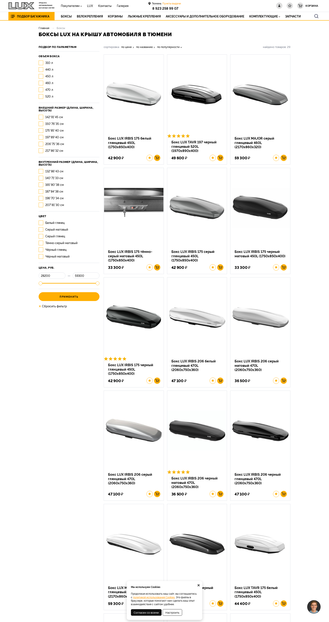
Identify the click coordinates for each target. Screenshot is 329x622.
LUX (90, 6)
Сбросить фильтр (53, 306)
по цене (126, 46)
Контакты (105, 6)
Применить (69, 296)
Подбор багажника (33, 16)
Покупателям (70, 6)
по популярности (168, 46)
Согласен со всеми (146, 612)
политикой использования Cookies (154, 597)
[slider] (40, 283)
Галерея (122, 6)
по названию (144, 46)
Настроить (172, 612)
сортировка (111, 46)
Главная (44, 28)
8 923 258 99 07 (165, 8)
